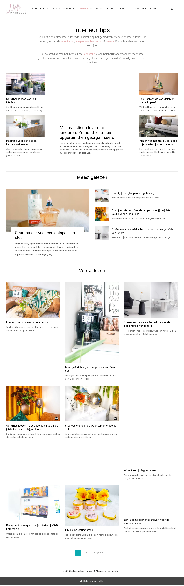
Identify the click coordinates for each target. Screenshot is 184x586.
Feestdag (109, 8)
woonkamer (67, 41)
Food (96, 8)
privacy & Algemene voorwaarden (103, 571)
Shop (153, 8)
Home (35, 8)
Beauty (44, 8)
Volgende (98, 553)
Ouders (70, 8)
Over (143, 8)
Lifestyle (57, 8)
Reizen (132, 8)
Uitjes (121, 8)
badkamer (96, 41)
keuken (110, 41)
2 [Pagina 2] (86, 553)
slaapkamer (82, 41)
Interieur (84, 8)
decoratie (89, 54)
